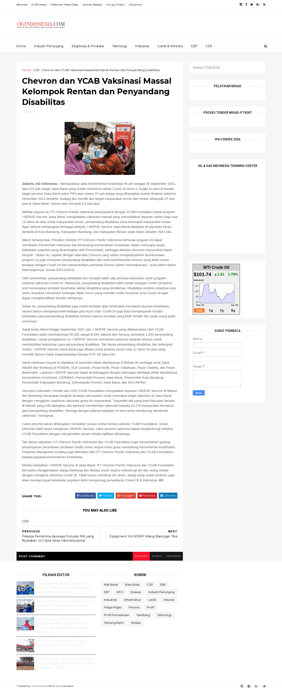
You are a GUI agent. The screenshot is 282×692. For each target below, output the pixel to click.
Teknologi (119, 46)
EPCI (120, 592)
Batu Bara (132, 584)
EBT (194, 46)
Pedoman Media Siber (64, 4)
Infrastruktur (132, 599)
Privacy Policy (115, 4)
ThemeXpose (39, 686)
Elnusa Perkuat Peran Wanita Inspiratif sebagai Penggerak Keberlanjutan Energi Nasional (65, 605)
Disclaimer (135, 4)
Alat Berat (111, 584)
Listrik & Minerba (170, 46)
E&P (163, 584)
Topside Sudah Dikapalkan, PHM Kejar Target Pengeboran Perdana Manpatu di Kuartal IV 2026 (65, 663)
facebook (173, 556)
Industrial (142, 46)
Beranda (22, 4)
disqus (157, 556)
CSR (209, 46)
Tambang (143, 615)
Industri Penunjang (48, 46)
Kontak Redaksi (92, 4)
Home (21, 46)
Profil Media (39, 4)
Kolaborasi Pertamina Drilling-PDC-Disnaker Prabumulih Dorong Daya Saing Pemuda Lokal (63, 587)
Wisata (136, 622)
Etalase (136, 592)
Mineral (169, 599)
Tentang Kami (114, 622)
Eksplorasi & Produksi (88, 46)
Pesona (134, 607)
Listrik (152, 599)
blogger (141, 556)
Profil (150, 607)
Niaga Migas (112, 607)
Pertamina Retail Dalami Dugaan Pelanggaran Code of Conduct (61, 643)
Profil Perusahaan (116, 615)
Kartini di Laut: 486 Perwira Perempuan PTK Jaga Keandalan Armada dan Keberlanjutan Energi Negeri (62, 625)
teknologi (164, 615)
